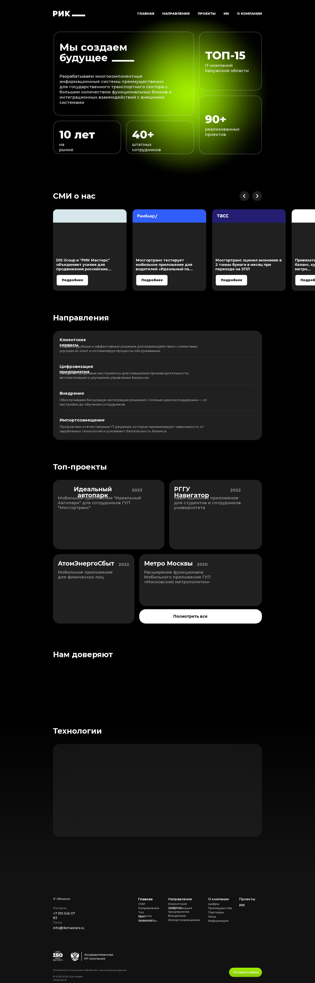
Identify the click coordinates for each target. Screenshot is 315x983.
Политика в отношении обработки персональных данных (90, 970)
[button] (176, 13)
